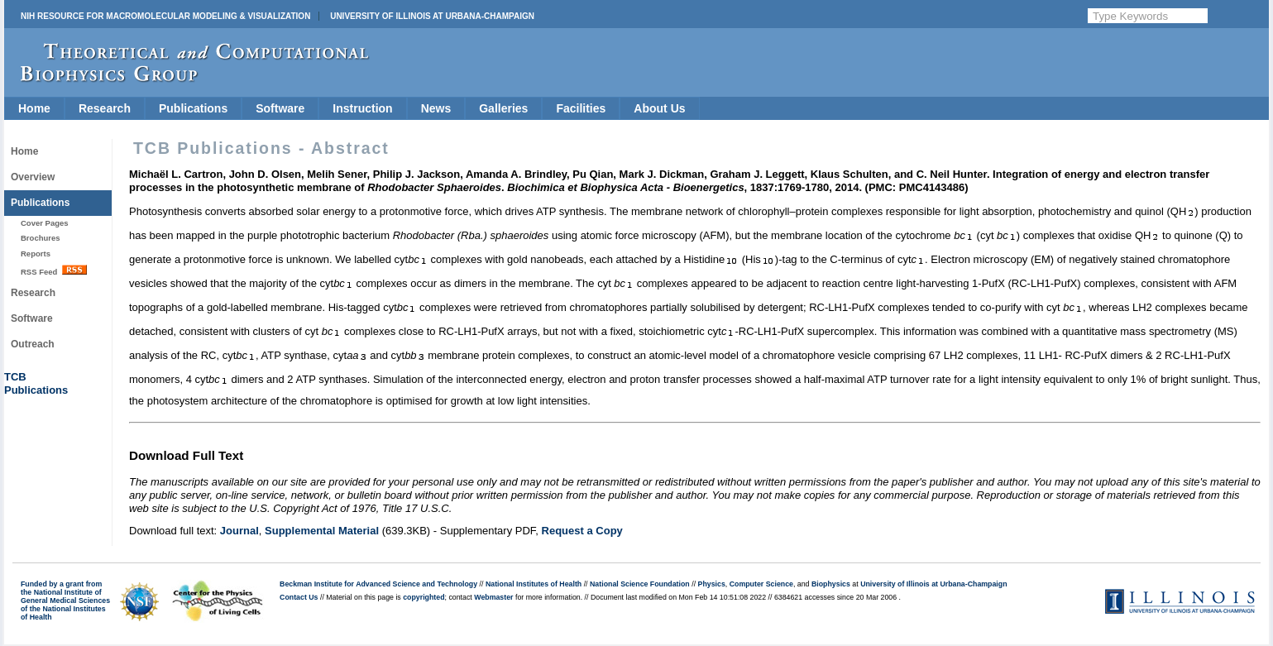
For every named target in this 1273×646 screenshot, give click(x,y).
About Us (659, 108)
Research (105, 108)
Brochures (40, 237)
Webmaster (493, 597)
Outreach (33, 344)
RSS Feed (54, 270)
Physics (711, 584)
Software (280, 108)
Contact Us (299, 597)
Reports (35, 253)
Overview (33, 177)
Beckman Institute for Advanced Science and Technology (378, 584)
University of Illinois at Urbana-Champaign (432, 16)
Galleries (503, 108)
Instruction (362, 108)
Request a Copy (582, 530)
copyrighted (423, 597)
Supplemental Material (322, 530)
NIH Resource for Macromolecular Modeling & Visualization (165, 16)
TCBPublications (36, 383)
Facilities (580, 108)
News (436, 108)
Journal (239, 530)
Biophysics (830, 584)
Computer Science (761, 584)
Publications (193, 108)
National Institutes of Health (533, 584)
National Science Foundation (640, 584)
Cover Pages (45, 222)
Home (34, 108)
